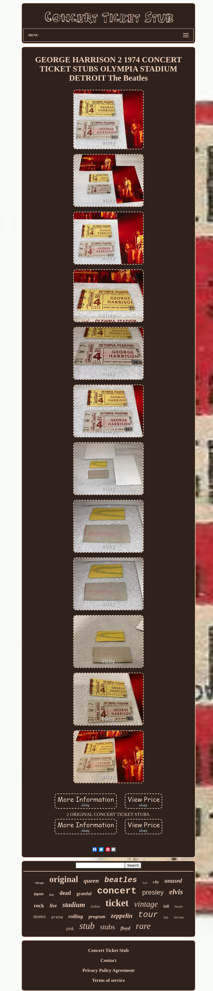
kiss (51, 894)
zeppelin (122, 915)
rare (143, 926)
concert (117, 891)
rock (39, 905)
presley (153, 892)
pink (70, 928)
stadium (73, 904)
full (166, 906)
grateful (84, 893)
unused (173, 880)
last (166, 917)
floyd (125, 928)
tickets (95, 906)
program (96, 916)
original (63, 879)
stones (39, 916)
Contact (108, 960)
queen (91, 880)
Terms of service (108, 980)
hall (145, 882)
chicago (39, 882)
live (53, 905)
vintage (146, 904)
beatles (121, 880)
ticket (117, 903)
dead (65, 893)
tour (148, 915)
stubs (107, 927)
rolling (76, 916)
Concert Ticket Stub (108, 950)
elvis (176, 892)
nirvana (179, 917)
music (178, 906)
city (156, 882)
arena (57, 917)
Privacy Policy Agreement (108, 970)
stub (87, 926)
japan (39, 894)
